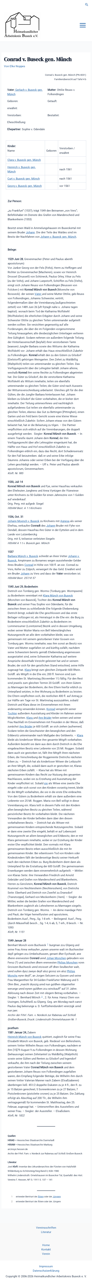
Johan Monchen (56, 958)
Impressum (46, 1266)
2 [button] (41, 997)
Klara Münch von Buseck (58, 595)
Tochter (12, 713)
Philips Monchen (67, 962)
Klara (28, 670)
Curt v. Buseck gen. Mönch (23, 178)
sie (46, 783)
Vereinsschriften (46, 1227)
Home (46, 1245)
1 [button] (47, 944)
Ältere (41, 1196)
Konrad (50, 709)
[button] (86, 4)
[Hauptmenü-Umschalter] (82, 25)
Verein (46, 1253)
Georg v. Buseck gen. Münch (24, 186)
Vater (38, 294)
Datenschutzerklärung (46, 1270)
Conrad (28, 565)
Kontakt (46, 1249)
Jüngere (57, 1196)
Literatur (46, 1232)
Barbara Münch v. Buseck (23, 556)
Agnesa (64, 521)
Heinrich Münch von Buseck (25, 1036)
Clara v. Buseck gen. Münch (24, 160)
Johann (30, 232)
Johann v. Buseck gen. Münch (58, 236)
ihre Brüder (45, 717)
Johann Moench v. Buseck (23, 521)
